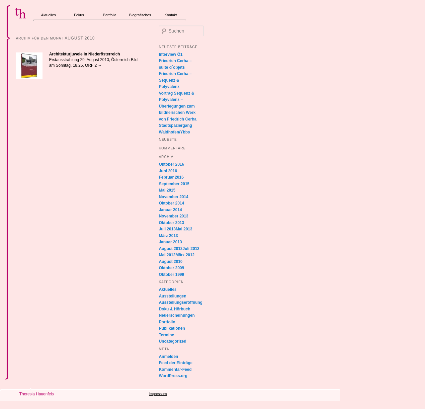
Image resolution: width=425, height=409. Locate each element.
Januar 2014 (170, 209)
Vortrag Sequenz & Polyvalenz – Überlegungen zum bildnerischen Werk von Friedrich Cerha (177, 106)
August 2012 (170, 248)
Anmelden (168, 356)
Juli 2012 (191, 248)
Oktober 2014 (171, 203)
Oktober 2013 (171, 222)
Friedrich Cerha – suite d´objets (175, 64)
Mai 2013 (184, 229)
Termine (166, 335)
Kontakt (170, 15)
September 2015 (174, 184)
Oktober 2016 (171, 164)
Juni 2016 (168, 171)
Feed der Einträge (175, 363)
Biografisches (140, 15)
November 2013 (173, 216)
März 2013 (168, 235)
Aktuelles (48, 15)
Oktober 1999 (171, 274)
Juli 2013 (167, 229)
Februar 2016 (171, 177)
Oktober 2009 (171, 268)
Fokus (79, 15)
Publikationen (172, 328)
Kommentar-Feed (175, 369)
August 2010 (170, 261)
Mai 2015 (167, 190)
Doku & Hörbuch (174, 309)
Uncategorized (172, 341)
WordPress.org (173, 375)
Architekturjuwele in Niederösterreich (84, 54)
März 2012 (184, 255)
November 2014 (173, 197)
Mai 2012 (167, 255)
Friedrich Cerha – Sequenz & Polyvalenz (175, 80)
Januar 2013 (170, 242)
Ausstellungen (172, 296)
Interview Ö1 (170, 54)
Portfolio (109, 15)
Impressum (158, 394)
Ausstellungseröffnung (180, 302)
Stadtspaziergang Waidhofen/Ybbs (175, 128)
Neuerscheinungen (177, 315)
